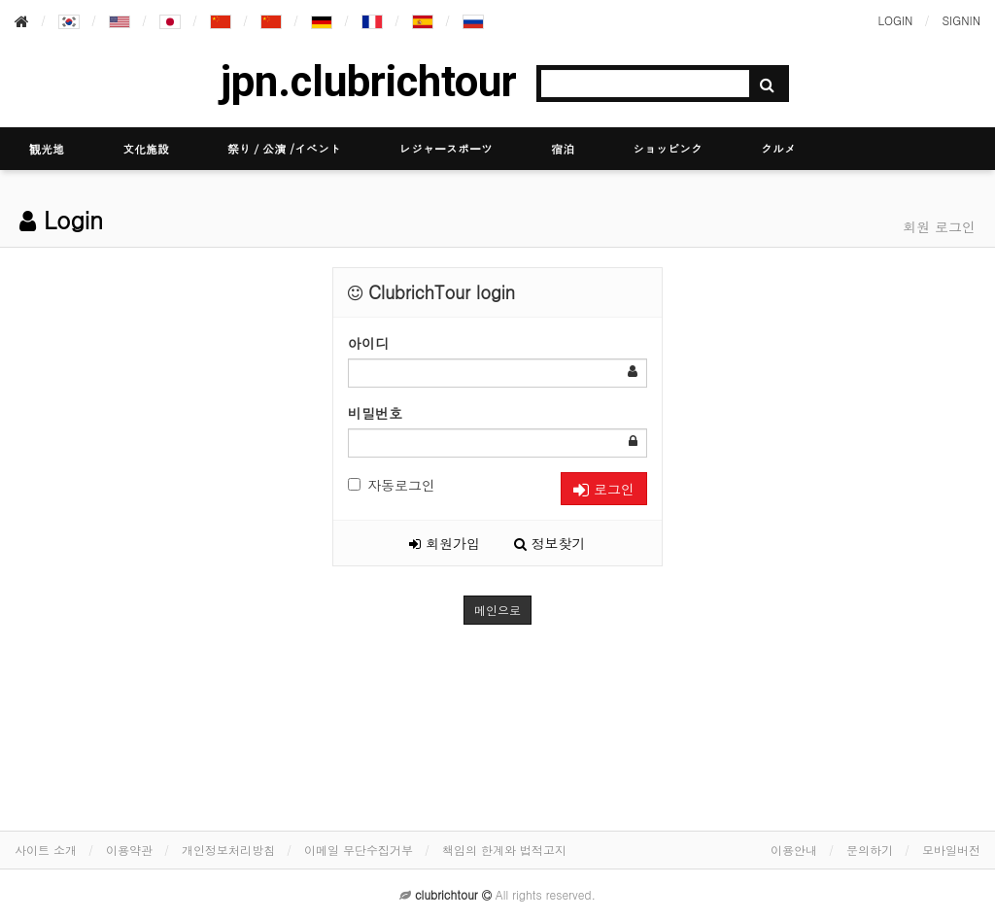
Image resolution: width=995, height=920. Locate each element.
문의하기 (869, 849)
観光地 (46, 148)
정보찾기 (550, 543)
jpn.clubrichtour (369, 81)
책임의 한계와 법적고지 (504, 849)
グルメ (778, 148)
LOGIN (894, 20)
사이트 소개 (46, 849)
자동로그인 (391, 484)
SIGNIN (961, 20)
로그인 (604, 488)
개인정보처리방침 (228, 849)
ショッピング (668, 148)
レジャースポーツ (446, 148)
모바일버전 (951, 849)
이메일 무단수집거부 (358, 849)
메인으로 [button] (497, 609)
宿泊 (562, 148)
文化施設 (145, 148)
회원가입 (444, 543)
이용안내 (794, 849)
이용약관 (129, 849)
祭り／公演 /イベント (284, 148)
